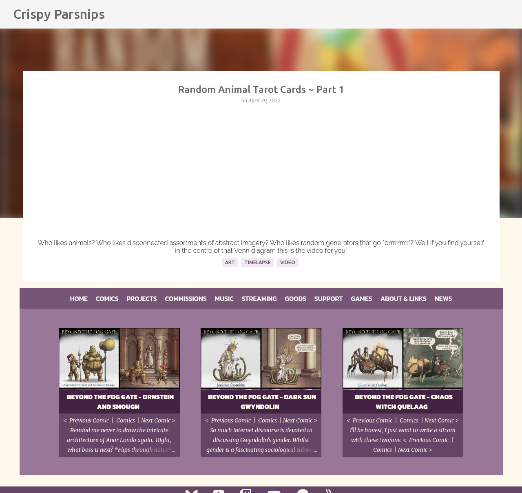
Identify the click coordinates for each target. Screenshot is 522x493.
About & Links (403, 298)
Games (361, 298)
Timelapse (257, 262)
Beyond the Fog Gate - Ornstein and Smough (120, 401)
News (443, 298)
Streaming (259, 298)
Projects (142, 298)
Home (79, 298)
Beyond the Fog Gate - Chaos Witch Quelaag (404, 401)
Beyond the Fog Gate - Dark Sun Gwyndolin (262, 401)
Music (224, 298)
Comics (107, 298)
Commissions (186, 298)
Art (230, 262)
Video (287, 262)
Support (328, 298)
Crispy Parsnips (59, 14)
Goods (295, 298)
